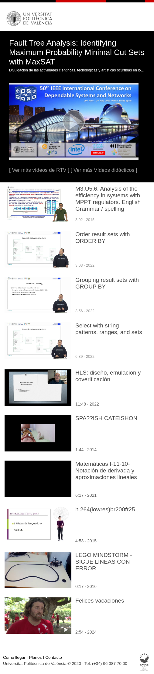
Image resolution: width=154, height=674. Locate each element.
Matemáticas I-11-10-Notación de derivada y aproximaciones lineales (106, 470)
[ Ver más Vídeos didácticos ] (104, 170)
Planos (35, 657)
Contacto (53, 657)
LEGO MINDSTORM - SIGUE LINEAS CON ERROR (103, 562)
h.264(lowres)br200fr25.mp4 (111, 509)
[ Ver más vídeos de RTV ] (39, 170)
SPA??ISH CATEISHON (106, 418)
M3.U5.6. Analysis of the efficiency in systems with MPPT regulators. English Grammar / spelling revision (108, 202)
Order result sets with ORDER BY (102, 237)
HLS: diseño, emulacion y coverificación (108, 375)
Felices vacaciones (99, 600)
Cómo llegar (14, 657)
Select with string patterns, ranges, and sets (108, 328)
